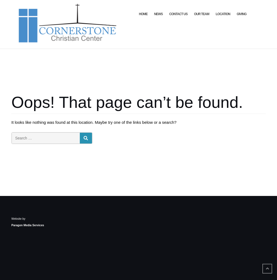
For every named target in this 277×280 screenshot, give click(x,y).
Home (143, 14)
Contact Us (178, 14)
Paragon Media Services (27, 225)
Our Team (201, 14)
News (158, 14)
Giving (241, 14)
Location (223, 14)
